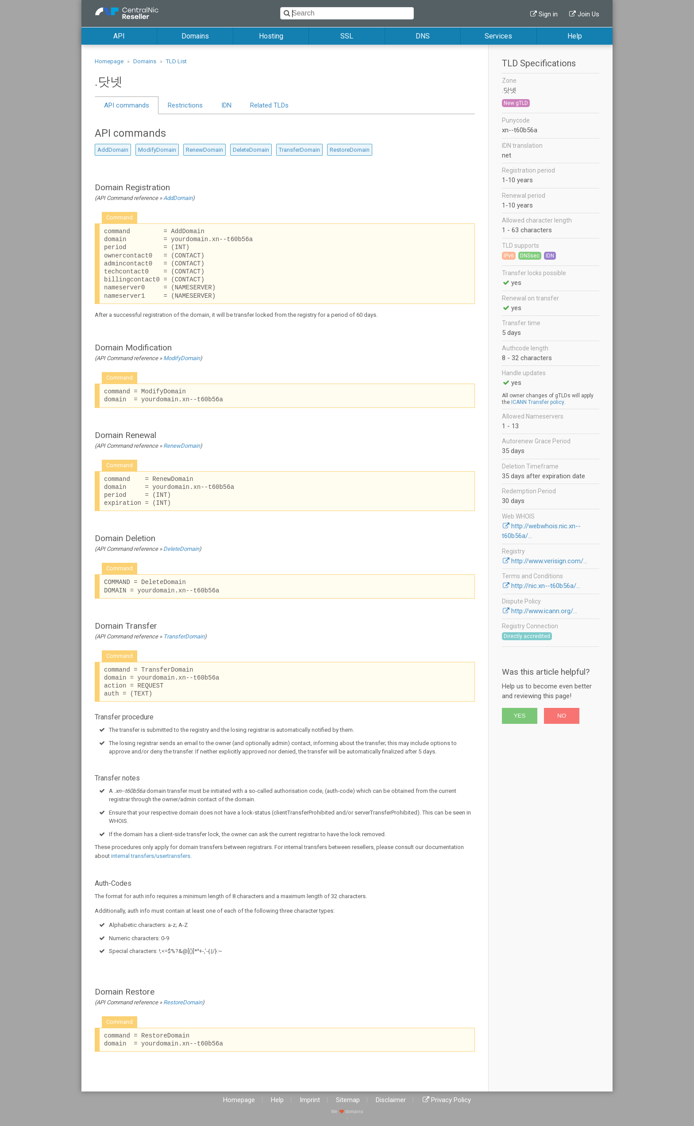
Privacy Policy (451, 1100)
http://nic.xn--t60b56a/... (545, 586)
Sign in (548, 14)
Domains (195, 36)
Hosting (271, 36)
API (119, 36)
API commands (126, 105)
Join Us (588, 14)
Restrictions (185, 105)
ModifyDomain (157, 149)
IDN (226, 105)
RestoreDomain (350, 149)
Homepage (109, 61)
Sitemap (348, 1100)
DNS (423, 36)
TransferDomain (299, 149)
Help (574, 36)
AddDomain (112, 149)
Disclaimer (391, 1100)
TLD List (176, 61)
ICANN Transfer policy (537, 402)
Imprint (310, 1100)
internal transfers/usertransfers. (151, 856)
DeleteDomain (251, 149)
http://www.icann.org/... (544, 611)
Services (498, 36)
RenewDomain (204, 149)
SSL (346, 36)
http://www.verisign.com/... (549, 561)
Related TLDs (269, 105)
